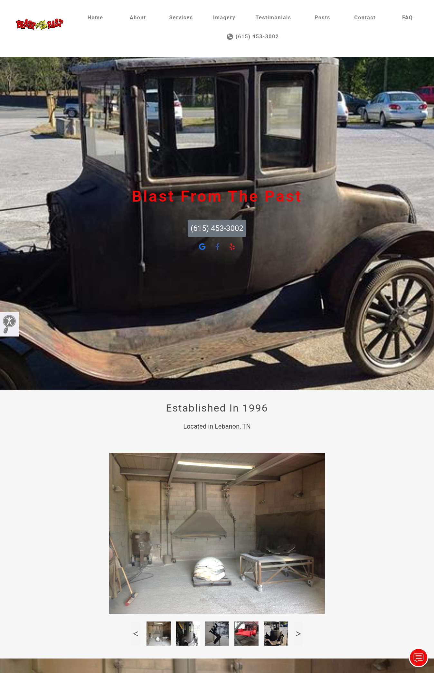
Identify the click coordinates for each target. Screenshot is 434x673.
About (138, 17)
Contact (365, 17)
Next (298, 633)
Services (181, 17)
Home (95, 17)
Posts (322, 17)
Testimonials (273, 17)
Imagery (224, 17)
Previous (136, 633)
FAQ (407, 17)
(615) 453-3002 (253, 36)
